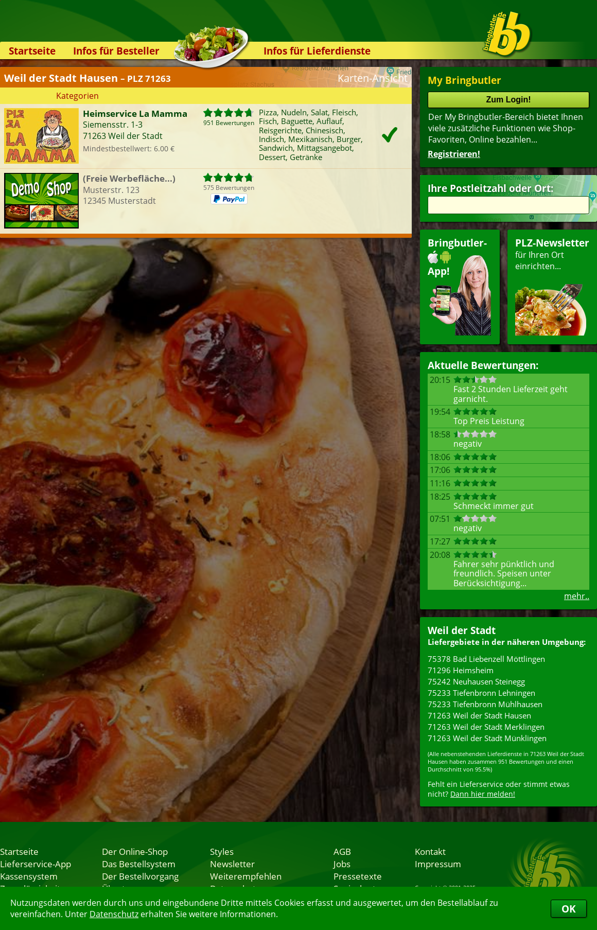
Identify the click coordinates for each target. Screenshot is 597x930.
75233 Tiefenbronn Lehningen (481, 693)
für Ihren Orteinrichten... (552, 286)
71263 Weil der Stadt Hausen (479, 715)
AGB (342, 851)
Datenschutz (114, 914)
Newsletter (232, 863)
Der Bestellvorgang (140, 876)
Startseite (32, 50)
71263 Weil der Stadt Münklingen (487, 738)
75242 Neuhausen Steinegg (476, 681)
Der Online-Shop (135, 851)
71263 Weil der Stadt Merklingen (486, 727)
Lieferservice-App (35, 863)
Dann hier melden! (482, 794)
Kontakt (430, 851)
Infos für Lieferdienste (317, 50)
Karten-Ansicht (373, 78)
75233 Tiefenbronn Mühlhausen (485, 704)
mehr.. (576, 596)
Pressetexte (357, 876)
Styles (222, 851)
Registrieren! (454, 154)
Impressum (438, 863)
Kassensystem (29, 876)
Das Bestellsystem (138, 863)
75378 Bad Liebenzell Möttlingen (486, 659)
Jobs (341, 863)
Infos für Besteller (116, 50)
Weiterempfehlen (246, 876)
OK (568, 908)
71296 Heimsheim (461, 670)
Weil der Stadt (462, 630)
